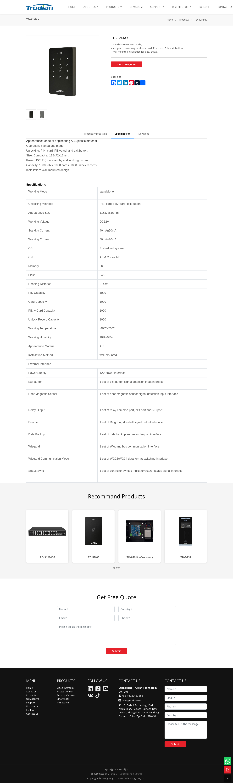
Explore (30, 710)
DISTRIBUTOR (180, 6)
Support (30, 702)
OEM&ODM (136, 6)
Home (169, 19)
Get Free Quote (126, 64)
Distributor (32, 706)
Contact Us (32, 713)
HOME (72, 6)
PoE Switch (63, 702)
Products (184, 19)
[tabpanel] (47, 536)
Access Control (65, 691)
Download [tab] (144, 133)
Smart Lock (63, 699)
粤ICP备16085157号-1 (116, 770)
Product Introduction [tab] (95, 133)
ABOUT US (90, 6)
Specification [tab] (123, 133)
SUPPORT (156, 6)
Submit (116, 651)
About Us (31, 691)
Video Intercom (65, 688)
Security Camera (66, 695)
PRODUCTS (113, 6)
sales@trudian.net (130, 700)
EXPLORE (204, 6)
